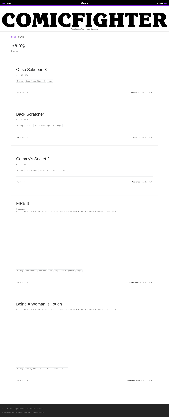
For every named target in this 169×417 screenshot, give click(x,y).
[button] (84, 239)
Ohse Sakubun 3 (31, 69)
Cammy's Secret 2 (33, 159)
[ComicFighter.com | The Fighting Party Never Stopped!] (84, 19)
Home (13, 37)
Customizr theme (37, 412)
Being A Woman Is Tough (39, 304)
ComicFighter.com (17, 409)
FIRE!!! (22, 203)
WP (13, 412)
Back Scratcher (30, 114)
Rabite (24, 92)
